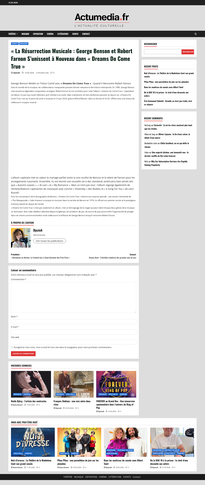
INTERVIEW (111, 455)
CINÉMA (50, 33)
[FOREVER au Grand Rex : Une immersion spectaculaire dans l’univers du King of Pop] (116, 389)
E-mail (15, 331)
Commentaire (18, 284)
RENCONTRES (112, 458)
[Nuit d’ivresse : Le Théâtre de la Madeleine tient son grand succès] (33, 447)
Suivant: (105, 256)
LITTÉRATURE (62, 33)
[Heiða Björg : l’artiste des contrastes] (31, 389)
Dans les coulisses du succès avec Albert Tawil (163, 87)
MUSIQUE (25, 33)
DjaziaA (16, 72)
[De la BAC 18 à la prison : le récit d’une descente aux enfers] (172, 447)
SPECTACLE (70, 399)
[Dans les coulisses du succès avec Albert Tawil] (126, 447)
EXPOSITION (38, 33)
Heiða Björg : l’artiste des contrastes (28, 406)
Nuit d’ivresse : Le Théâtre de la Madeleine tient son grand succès (31, 467)
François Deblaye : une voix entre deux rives (72, 407)
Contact (86, 33)
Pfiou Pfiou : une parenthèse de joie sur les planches (166, 81)
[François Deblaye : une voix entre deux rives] (74, 389)
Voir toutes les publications (51, 241)
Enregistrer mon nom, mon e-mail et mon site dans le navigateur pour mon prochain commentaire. (63, 352)
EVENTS (75, 33)
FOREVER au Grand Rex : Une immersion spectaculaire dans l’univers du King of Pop (115, 409)
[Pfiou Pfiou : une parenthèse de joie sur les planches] (79, 447)
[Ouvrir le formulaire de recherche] (196, 33)
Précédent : (42, 258)
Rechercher (150, 44)
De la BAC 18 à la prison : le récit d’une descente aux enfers (169, 467)
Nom (14, 321)
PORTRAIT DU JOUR (125, 455)
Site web (15, 342)
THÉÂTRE (12, 33)
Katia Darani (18, 410)
